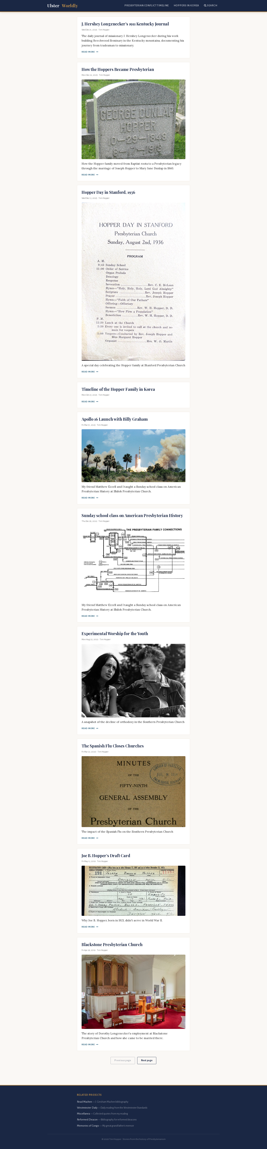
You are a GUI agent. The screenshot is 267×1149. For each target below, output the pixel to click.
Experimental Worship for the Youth (115, 633)
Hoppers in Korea (186, 5)
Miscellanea (83, 1113)
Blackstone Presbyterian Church (112, 944)
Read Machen (84, 1101)
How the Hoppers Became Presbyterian (118, 69)
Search (210, 5)
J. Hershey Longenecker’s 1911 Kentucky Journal (125, 23)
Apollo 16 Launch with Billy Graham (115, 419)
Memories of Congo (88, 1125)
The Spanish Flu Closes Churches (113, 745)
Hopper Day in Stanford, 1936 (108, 192)
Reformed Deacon (87, 1119)
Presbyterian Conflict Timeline (146, 5)
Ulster (62, 6)
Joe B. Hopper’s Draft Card (106, 855)
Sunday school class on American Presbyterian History (132, 515)
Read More (90, 52)
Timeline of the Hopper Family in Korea (118, 389)
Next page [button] (147, 1060)
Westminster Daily (87, 1107)
